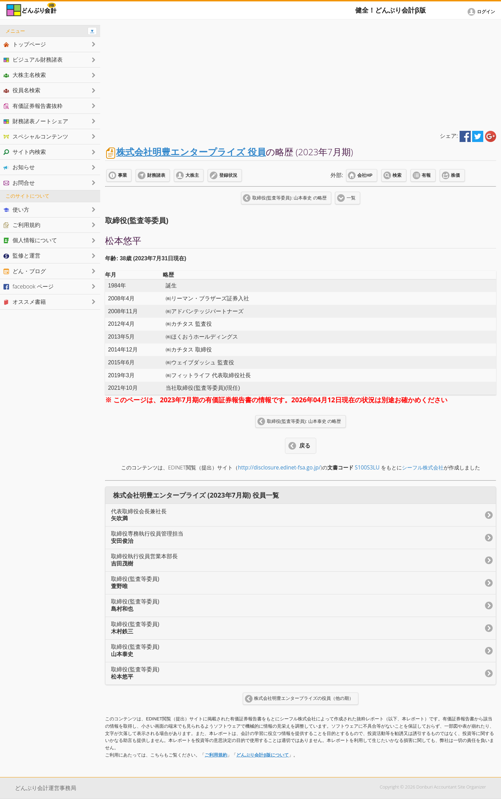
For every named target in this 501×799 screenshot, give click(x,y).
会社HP (364, 175)
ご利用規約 (216, 755)
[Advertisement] (300, 73)
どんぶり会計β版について (262, 755)
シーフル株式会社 (423, 467)
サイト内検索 (24, 152)
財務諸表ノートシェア (35, 121)
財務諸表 (156, 175)
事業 (122, 175)
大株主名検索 (24, 75)
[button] (482, 12)
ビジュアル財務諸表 (33, 59)
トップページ (24, 44)
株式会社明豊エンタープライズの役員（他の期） (303, 698)
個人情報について (30, 240)
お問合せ (19, 183)
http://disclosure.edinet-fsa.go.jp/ (279, 467)
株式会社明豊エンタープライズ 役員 (191, 152)
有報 (426, 175)
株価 (455, 175)
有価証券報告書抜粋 (33, 106)
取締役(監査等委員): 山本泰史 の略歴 (289, 198)
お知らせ (19, 167)
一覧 (351, 198)
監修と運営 (21, 255)
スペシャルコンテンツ (35, 136)
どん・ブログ (24, 271)
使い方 (16, 209)
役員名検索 (21, 90)
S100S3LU (367, 467)
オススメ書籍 (24, 302)
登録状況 (228, 175)
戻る (304, 446)
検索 (396, 175)
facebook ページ (28, 286)
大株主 (192, 175)
